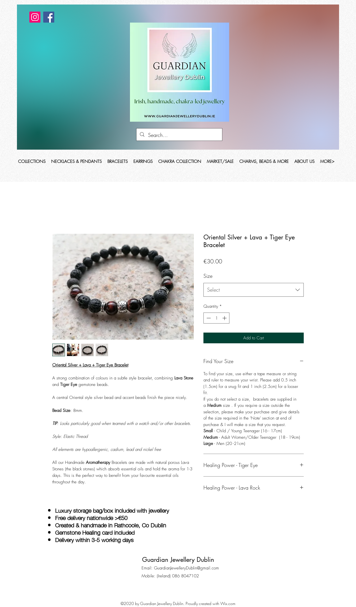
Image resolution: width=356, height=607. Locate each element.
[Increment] (225, 318)
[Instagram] (34, 17)
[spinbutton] (216, 318)
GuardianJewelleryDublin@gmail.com (186, 568)
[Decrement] (208, 318)
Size (207, 275)
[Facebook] (48, 17)
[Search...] (179, 135)
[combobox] (253, 290)
